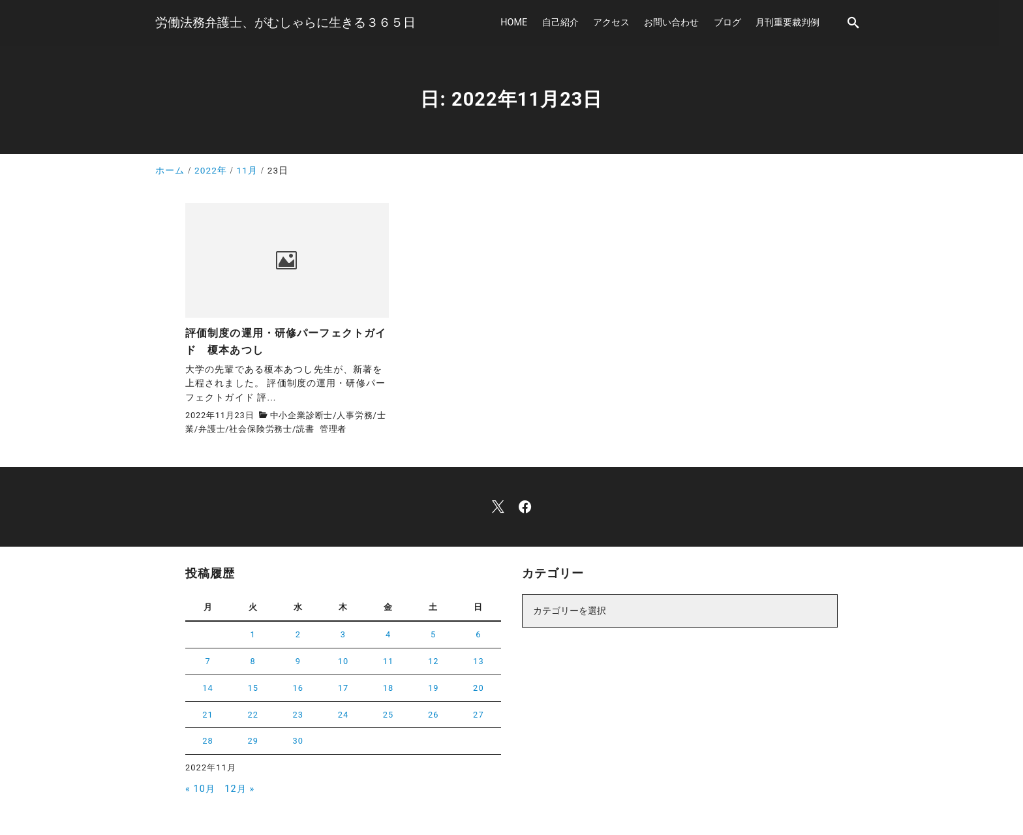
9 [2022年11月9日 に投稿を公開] (298, 661)
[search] (853, 22)
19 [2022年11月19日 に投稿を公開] (433, 688)
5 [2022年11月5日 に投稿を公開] (433, 634)
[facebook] (525, 506)
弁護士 (211, 429)
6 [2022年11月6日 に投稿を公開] (478, 634)
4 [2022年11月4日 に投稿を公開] (388, 634)
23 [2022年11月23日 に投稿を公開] (298, 715)
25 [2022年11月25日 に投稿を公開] (388, 715)
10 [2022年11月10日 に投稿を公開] (343, 661)
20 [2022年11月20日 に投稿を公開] (478, 688)
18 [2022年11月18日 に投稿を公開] (388, 688)
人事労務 (355, 415)
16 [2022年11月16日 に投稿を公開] (298, 688)
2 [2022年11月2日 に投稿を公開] (298, 634)
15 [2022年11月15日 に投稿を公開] (252, 688)
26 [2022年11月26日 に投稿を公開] (433, 715)
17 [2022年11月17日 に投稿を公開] (343, 688)
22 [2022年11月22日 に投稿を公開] (252, 715)
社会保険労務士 (260, 429)
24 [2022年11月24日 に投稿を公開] (343, 715)
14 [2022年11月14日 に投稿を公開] (207, 688)
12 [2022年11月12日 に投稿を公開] (433, 661)
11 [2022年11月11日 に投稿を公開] (388, 661)
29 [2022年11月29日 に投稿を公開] (252, 741)
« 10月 (200, 789)
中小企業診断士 (301, 415)
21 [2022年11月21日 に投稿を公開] (207, 715)
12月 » (239, 789)
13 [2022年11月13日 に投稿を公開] (478, 661)
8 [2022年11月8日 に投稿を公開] (253, 661)
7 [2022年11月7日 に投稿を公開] (207, 661)
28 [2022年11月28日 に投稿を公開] (207, 741)
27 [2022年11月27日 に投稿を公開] (478, 715)
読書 (305, 429)
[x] (498, 506)
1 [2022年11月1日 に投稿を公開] (253, 634)
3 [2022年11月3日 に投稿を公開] (343, 634)
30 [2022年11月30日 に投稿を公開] (298, 741)
